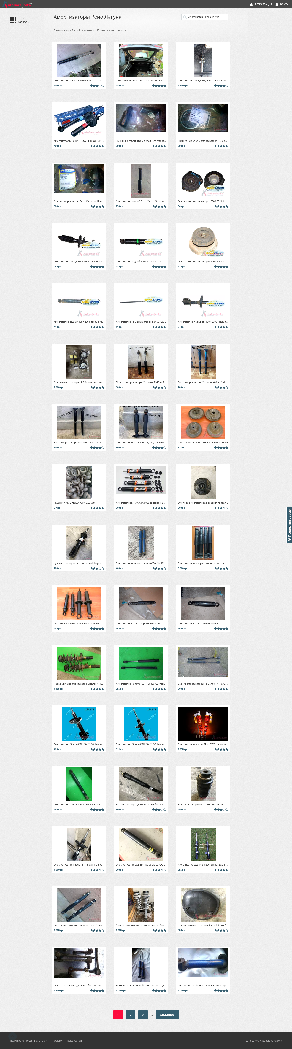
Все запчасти (61, 30)
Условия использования (68, 1040)
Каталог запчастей (24, 20)
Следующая (167, 1014)
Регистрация (263, 4)
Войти (284, 4)
